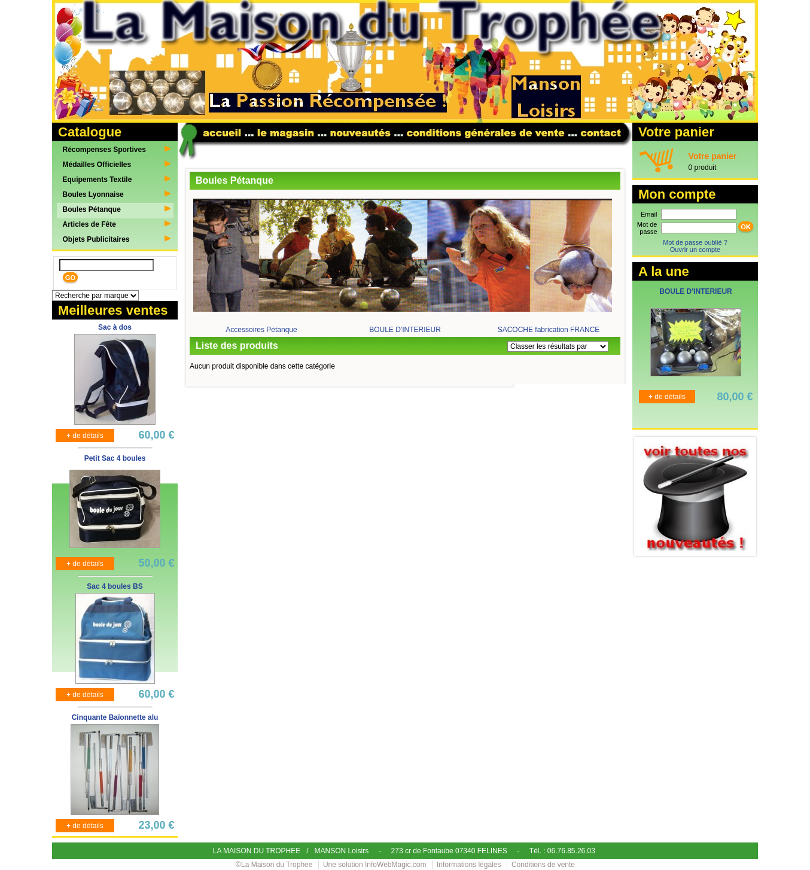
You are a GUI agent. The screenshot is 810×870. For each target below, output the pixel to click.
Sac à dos (115, 327)
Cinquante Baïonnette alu (115, 717)
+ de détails (84, 435)
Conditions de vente (543, 864)
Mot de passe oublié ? (695, 242)
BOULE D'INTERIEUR (405, 330)
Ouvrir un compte (695, 249)
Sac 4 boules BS (114, 586)
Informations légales (469, 864)
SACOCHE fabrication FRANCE (549, 330)
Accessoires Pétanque (261, 330)
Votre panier (713, 156)
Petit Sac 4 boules (115, 458)
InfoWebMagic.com (396, 864)
